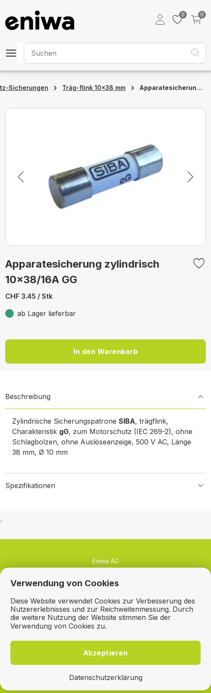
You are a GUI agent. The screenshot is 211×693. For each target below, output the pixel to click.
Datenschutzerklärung (105, 678)
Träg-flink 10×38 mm (94, 87)
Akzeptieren (105, 652)
